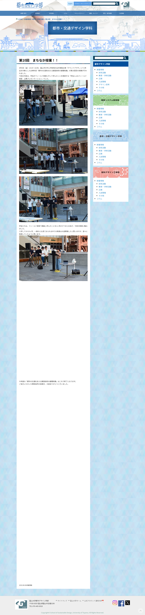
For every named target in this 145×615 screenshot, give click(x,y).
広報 (100, 78)
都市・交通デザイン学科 (110, 136)
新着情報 (100, 69)
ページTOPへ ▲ (140, 610)
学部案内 (37, 13)
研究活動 (102, 72)
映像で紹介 (24, 13)
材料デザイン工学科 (110, 172)
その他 (101, 87)
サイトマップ (62, 600)
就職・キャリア (93, 13)
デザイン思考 (104, 84)
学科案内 (51, 13)
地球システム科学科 (110, 100)
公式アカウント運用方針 (94, 600)
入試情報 (121, 13)
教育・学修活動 (105, 75)
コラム (65, 13)
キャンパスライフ (79, 13)
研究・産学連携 (107, 13)
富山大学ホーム (75, 600)
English (70, 3)
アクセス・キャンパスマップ (82, 3)
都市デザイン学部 (102, 64)
